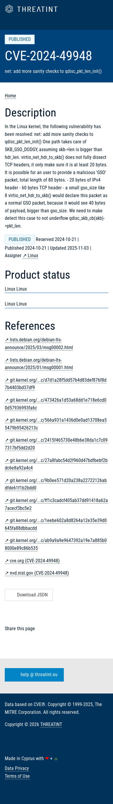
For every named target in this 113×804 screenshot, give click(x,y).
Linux (33, 255)
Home (10, 96)
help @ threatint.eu (33, 675)
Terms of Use (17, 776)
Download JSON (28, 595)
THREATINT (51, 724)
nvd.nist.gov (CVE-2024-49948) (39, 573)
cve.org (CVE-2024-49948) (35, 561)
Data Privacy (17, 768)
